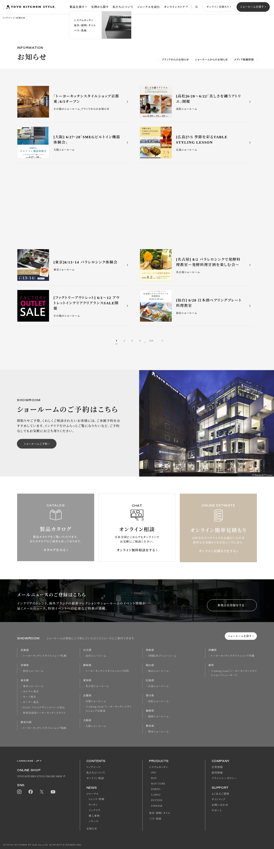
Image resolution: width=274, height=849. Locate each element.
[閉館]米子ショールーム (162, 655)
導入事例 (94, 815)
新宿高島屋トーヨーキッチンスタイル (44, 712)
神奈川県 (26, 722)
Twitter (42, 792)
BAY (154, 778)
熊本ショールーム (158, 731)
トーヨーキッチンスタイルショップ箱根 (45, 728)
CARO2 (156, 794)
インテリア (95, 810)
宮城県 (25, 665)
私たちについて (123, 7)
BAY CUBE (158, 783)
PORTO (155, 789)
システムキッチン (158, 767)
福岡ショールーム (158, 716)
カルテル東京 (31, 691)
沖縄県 (212, 650)
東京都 (25, 680)
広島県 (150, 680)
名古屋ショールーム (97, 686)
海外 (211, 665)
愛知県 (87, 680)
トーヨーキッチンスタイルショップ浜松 (107, 670)
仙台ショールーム (33, 670)
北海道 (25, 650)
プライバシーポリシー (224, 778)
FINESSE (157, 805)
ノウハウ (93, 821)
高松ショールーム (158, 701)
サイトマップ (218, 799)
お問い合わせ (220, 804)
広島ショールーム (158, 686)
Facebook (30, 792)
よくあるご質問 (220, 793)
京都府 (87, 695)
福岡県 (150, 710)
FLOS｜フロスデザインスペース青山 (44, 707)
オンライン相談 (95, 778)
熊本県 (150, 725)
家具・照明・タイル (159, 813)
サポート (217, 810)
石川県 (87, 650)
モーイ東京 (29, 696)
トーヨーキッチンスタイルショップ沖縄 (233, 655)
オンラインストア (174, 7)
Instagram (19, 792)
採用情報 (217, 772)
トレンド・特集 (97, 799)
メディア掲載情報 (244, 59)
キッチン (93, 804)
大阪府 (87, 720)
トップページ (9, 18)
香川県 (150, 695)
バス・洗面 (155, 818)
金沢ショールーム (96, 655)
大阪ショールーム (96, 726)
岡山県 (150, 665)
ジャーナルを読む (148, 7)
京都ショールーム (96, 701)
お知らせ (20, 18)
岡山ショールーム (158, 670)
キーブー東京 (31, 702)
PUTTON (156, 800)
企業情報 (217, 767)
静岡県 (87, 665)
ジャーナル (92, 793)
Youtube (53, 791)
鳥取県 (150, 650)
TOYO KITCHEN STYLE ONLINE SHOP (39, 776)
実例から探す (100, 7)
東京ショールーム (33, 686)
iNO (153, 772)
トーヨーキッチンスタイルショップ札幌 (45, 655)
